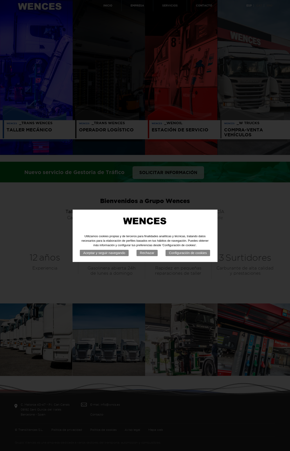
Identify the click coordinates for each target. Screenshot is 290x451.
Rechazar (147, 256)
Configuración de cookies (188, 256)
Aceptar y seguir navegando (104, 256)
